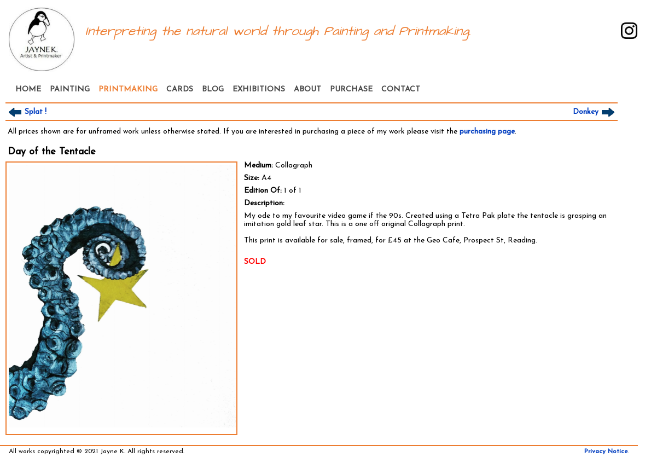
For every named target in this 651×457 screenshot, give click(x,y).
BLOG (213, 89)
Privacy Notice (606, 451)
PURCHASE (351, 89)
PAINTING (70, 89)
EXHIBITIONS (259, 89)
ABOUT (307, 89)
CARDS (179, 89)
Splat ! (26, 112)
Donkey (595, 112)
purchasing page (487, 132)
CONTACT (400, 89)
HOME (28, 89)
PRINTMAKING (128, 89)
